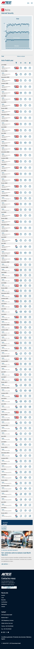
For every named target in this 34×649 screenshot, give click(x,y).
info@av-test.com (9, 623)
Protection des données (19, 637)
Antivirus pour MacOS (13, 550)
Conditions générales (6, 637)
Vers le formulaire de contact (9, 587)
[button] (31, 35)
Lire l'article (5, 564)
